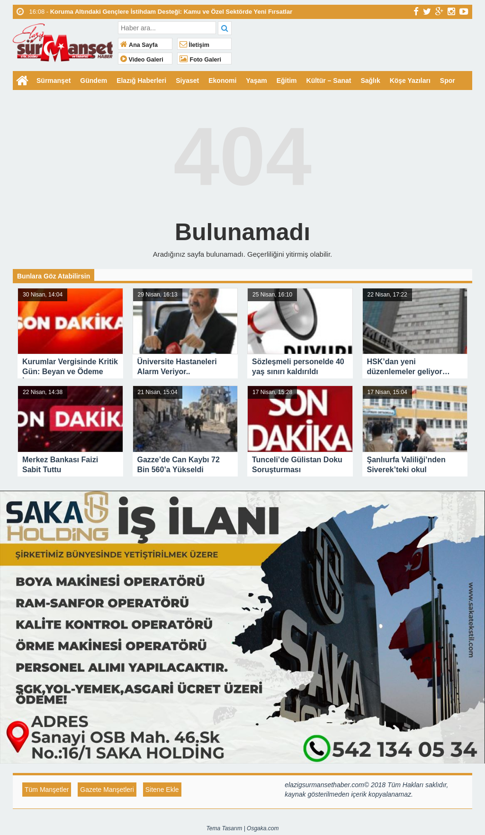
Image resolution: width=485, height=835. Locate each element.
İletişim (194, 45)
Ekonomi (222, 80)
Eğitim (287, 80)
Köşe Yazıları (410, 80)
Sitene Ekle (162, 789)
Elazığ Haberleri (141, 80)
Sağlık (370, 80)
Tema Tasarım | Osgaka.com (243, 828)
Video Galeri (141, 59)
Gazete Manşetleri (107, 789)
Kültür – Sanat (328, 80)
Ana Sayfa (139, 45)
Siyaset (187, 80)
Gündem (93, 80)
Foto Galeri (200, 59)
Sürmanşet (53, 80)
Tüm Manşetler (47, 789)
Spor (447, 80)
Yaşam (256, 80)
